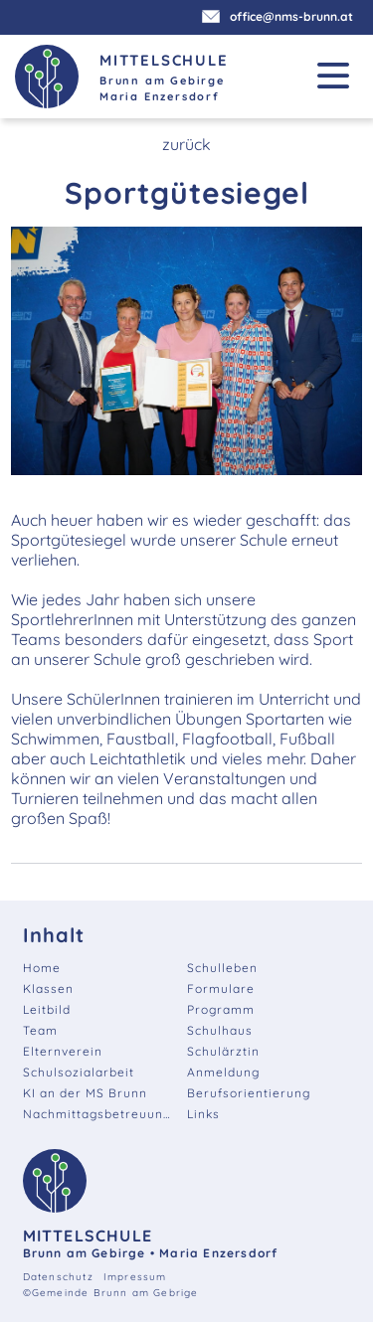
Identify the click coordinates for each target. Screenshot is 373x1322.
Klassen (48, 988)
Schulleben (222, 967)
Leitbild (47, 1009)
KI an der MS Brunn (85, 1092)
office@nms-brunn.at (280, 16)
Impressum (135, 1276)
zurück (186, 144)
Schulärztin (223, 1051)
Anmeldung (223, 1072)
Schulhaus (220, 1030)
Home (42, 967)
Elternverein (62, 1051)
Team (40, 1030)
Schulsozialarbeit (78, 1072)
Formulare (221, 988)
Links (203, 1113)
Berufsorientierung (248, 1092)
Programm (221, 1009)
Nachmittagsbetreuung (97, 1113)
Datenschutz (58, 1276)
